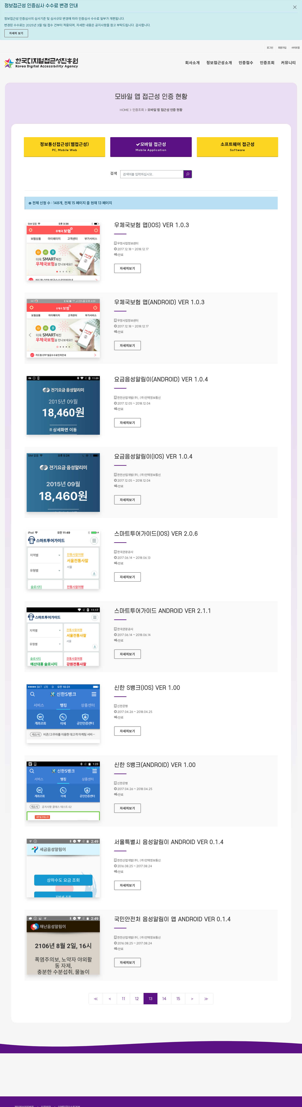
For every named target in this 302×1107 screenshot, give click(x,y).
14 (164, 998)
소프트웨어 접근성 (237, 146)
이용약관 (46, 1064)
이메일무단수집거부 (69, 1064)
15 (178, 998)
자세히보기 (130, 267)
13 (150, 998)
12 (137, 998)
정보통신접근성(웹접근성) (64, 147)
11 (123, 998)
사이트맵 (295, 47)
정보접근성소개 (219, 62)
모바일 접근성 (151, 146)
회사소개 (192, 62)
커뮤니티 (288, 62)
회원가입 (282, 47)
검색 (113, 173)
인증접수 (246, 62)
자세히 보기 (16, 33)
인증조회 (267, 62)
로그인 (270, 47)
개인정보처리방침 (24, 1064)
